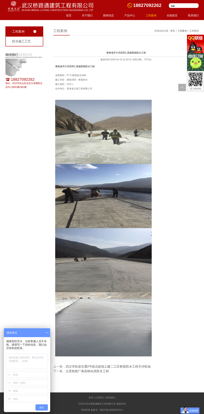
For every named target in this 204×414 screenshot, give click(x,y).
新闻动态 (108, 15)
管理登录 (85, 410)
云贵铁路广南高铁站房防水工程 (87, 371)
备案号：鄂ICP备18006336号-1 (107, 410)
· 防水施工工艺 (21, 41)
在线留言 (172, 15)
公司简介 (99, 397)
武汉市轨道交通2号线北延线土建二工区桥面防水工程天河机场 (108, 366)
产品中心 (129, 15)
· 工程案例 (18, 31)
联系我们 (193, 15)
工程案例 (151, 15)
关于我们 (87, 15)
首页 (68, 15)
